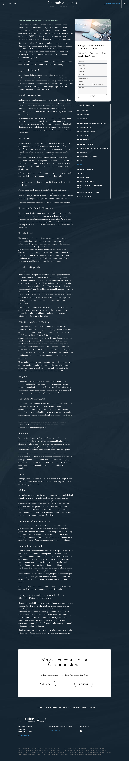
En (10, 4)
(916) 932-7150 (48, 633)
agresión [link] (26, 611)
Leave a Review (51, 707)
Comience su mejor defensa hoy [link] (31, 630)
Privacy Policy (65, 707)
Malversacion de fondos (85, 182)
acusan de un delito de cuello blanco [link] (43, 614)
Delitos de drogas (83, 136)
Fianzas (79, 161)
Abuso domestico (82, 111)
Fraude (79, 165)
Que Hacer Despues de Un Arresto (88, 192)
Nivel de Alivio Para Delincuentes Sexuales (89, 187)
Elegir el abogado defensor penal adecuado (92, 148)
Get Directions (23, 735)
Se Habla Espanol (79, 707)
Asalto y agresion (83, 115)
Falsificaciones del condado (87, 156)
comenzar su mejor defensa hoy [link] (50, 176)
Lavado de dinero (83, 177)
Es (15, 4)
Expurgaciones (82, 152)
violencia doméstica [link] (39, 611)
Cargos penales (82, 119)
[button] (125, 3)
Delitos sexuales (83, 140)
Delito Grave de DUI (84, 127)
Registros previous (84, 196)
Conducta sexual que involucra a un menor (92, 123)
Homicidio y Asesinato (85, 169)
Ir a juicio (81, 173)
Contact (92, 707)
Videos (39, 707)
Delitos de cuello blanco (86, 131)
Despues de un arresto (85, 144)
